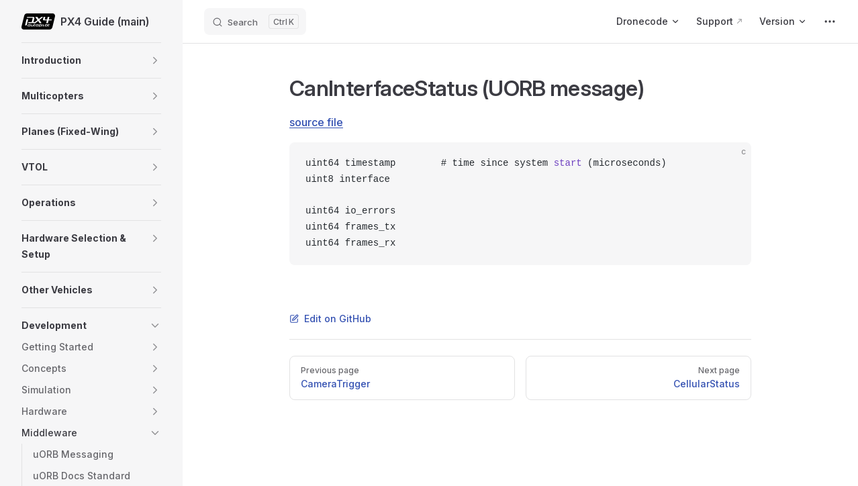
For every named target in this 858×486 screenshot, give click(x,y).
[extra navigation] (830, 21)
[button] (155, 60)
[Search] (255, 21)
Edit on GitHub (330, 318)
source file (316, 122)
